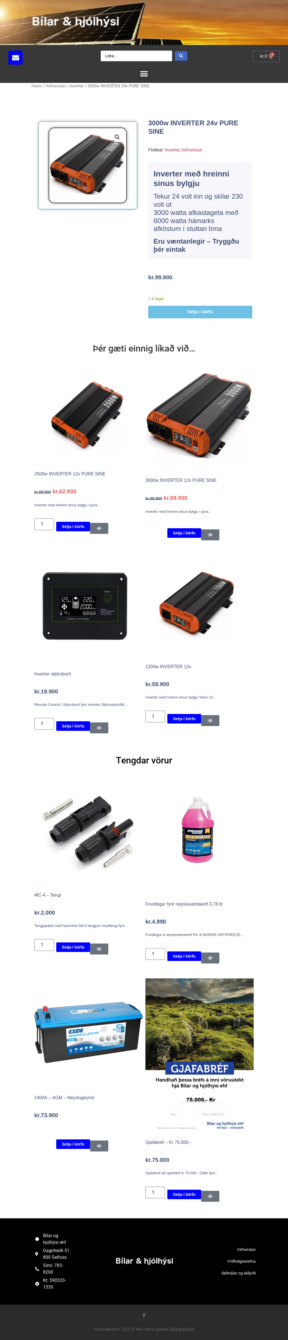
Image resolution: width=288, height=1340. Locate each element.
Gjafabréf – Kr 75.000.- (168, 1142)
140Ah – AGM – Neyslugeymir (64, 1097)
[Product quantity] (44, 524)
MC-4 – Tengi (47, 895)
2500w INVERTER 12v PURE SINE (69, 473)
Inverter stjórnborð (52, 674)
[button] (144, 73)
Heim (37, 86)
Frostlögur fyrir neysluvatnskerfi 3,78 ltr (184, 904)
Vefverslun (56, 86)
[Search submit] (181, 56)
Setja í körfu (200, 311)
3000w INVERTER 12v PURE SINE (181, 480)
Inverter (76, 86)
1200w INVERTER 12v (168, 666)
